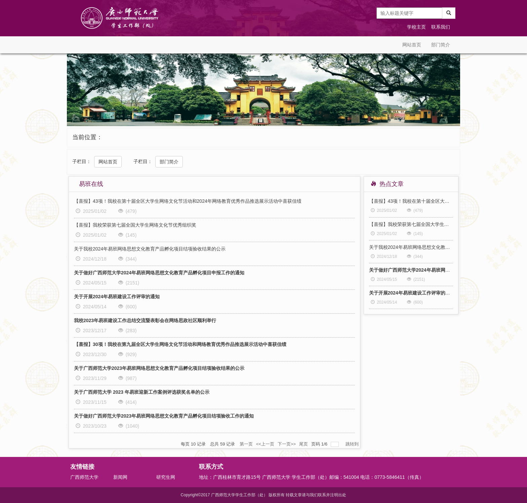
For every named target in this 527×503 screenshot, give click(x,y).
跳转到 (353, 444)
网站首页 (411, 44)
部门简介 (440, 44)
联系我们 (440, 27)
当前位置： (87, 137)
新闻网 (120, 477)
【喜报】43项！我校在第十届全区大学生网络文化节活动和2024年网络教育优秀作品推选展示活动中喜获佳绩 (187, 201)
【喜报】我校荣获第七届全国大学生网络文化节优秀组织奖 (135, 225)
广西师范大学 (84, 477)
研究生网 (165, 477)
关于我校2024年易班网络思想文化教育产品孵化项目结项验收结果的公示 (150, 249)
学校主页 (416, 27)
